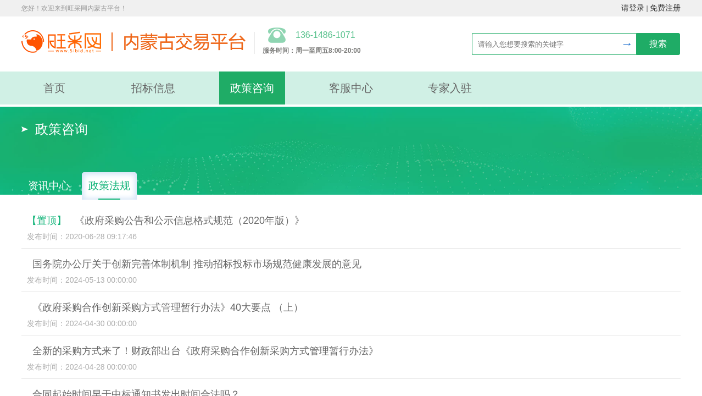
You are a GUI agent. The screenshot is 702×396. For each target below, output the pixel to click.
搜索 (658, 43)
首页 (54, 88)
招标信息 (153, 88)
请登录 (632, 8)
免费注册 (665, 8)
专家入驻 (450, 88)
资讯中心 (49, 185)
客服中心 (351, 88)
